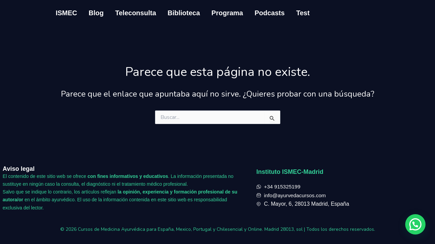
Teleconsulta (135, 13)
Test (303, 13)
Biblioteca (184, 13)
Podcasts (270, 13)
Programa (227, 13)
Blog (96, 13)
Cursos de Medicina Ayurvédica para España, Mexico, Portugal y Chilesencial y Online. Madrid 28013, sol (191, 229)
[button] (415, 224)
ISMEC (66, 13)
